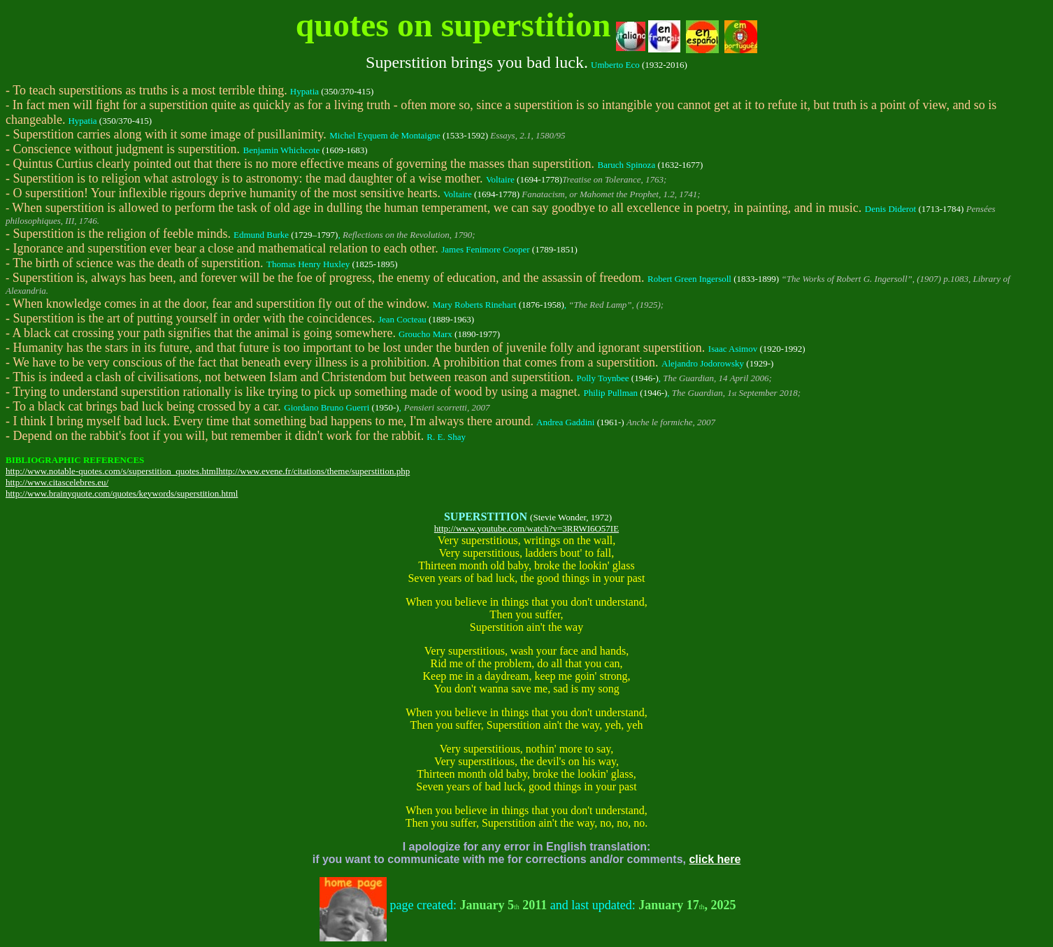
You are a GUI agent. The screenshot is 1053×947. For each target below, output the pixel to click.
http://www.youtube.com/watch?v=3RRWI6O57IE (526, 528)
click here (714, 859)
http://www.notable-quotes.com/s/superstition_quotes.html (112, 471)
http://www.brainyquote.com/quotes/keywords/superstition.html (122, 493)
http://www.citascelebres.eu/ (57, 482)
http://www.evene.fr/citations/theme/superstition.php (314, 471)
